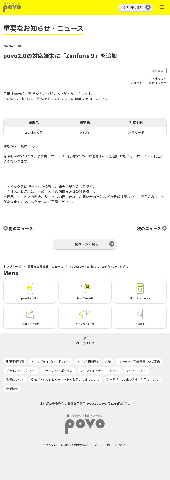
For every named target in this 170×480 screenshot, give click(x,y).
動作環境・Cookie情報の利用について (132, 379)
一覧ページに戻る (85, 243)
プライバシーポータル (58, 370)
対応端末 (158, 71)
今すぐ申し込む (132, 7)
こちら (33, 145)
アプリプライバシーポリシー (50, 361)
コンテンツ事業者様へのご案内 (139, 361)
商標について (15, 379)
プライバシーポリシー (21, 370)
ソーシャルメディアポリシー (99, 370)
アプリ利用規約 (87, 361)
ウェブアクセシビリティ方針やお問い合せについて (65, 379)
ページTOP (85, 342)
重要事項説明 (15, 361)
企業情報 (12, 388)
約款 (108, 361)
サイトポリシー (136, 370)
